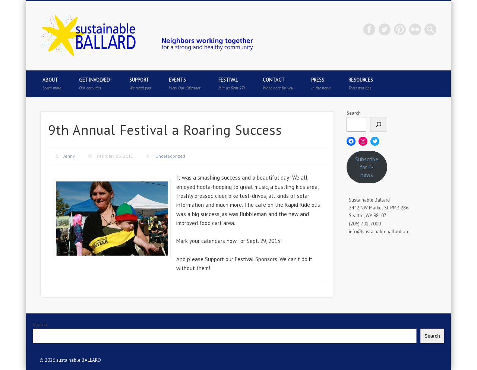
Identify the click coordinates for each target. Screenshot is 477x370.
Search (354, 113)
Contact (278, 84)
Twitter (385, 29)
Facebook (369, 29)
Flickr (415, 29)
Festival (231, 84)
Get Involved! (95, 84)
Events (184, 84)
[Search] (378, 124)
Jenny (69, 156)
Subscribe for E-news (366, 167)
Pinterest (400, 29)
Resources (360, 84)
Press (321, 84)
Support (140, 84)
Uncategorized (170, 156)
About (51, 84)
